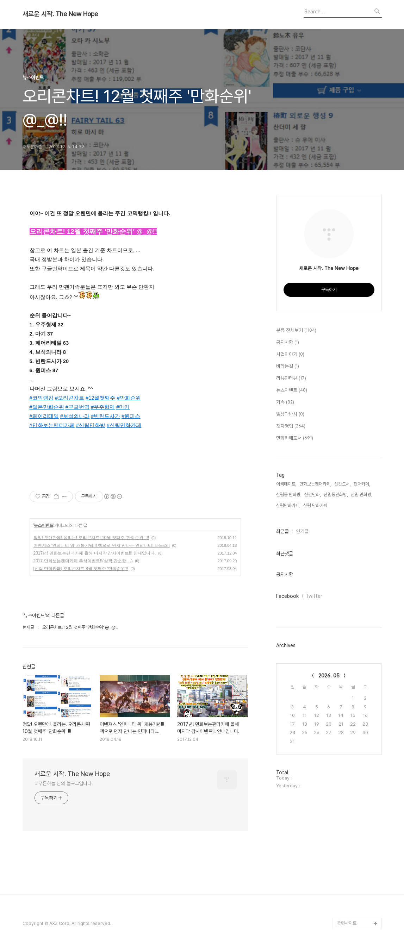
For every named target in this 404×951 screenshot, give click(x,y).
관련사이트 (346, 923)
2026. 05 (329, 675)
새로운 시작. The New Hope (60, 14)
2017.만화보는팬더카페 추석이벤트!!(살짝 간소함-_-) (83, 560)
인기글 (302, 531)
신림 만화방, (361, 494)
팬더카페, (362, 484)
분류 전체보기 (296, 330)
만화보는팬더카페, (315, 484)
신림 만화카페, (316, 505)
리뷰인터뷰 (291, 378)
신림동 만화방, (289, 494)
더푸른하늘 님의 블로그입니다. (64, 783)
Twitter (314, 596)
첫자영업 (290, 426)
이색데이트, (286, 484)
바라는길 (287, 366)
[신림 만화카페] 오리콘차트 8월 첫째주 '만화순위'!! (80, 568)
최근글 (282, 531)
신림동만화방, (336, 494)
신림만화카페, (288, 505)
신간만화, (312, 494)
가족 (285, 402)
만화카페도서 (294, 438)
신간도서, (342, 484)
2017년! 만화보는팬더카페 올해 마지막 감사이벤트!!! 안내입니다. (94, 553)
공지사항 (287, 342)
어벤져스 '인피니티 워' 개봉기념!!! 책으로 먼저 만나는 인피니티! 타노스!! (101, 545)
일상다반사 (290, 414)
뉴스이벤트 (43, 525)
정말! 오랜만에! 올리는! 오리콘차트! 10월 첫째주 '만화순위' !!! (91, 537)
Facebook (287, 596)
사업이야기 (290, 354)
